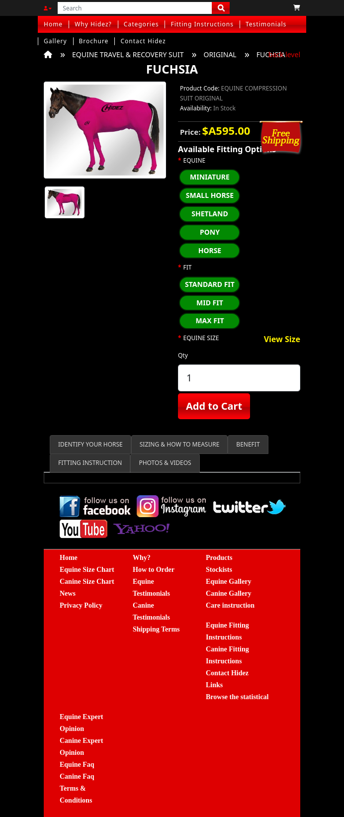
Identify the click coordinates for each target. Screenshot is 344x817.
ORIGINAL (219, 54)
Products (219, 557)
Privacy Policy (81, 605)
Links (214, 685)
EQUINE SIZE (201, 338)
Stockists (219, 569)
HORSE (210, 250)
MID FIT (209, 302)
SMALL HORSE (210, 195)
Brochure (94, 41)
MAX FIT (209, 320)
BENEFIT (247, 444)
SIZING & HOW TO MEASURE (180, 444)
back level (284, 54)
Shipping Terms (156, 629)
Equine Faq (77, 764)
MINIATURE (210, 177)
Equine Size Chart (87, 569)
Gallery (55, 41)
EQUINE (194, 160)
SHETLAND (209, 213)
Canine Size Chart (87, 581)
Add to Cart (214, 406)
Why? (142, 557)
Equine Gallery (228, 581)
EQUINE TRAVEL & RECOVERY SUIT (127, 54)
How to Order (153, 569)
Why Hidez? (93, 24)
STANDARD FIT (210, 284)
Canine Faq (77, 776)
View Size (282, 340)
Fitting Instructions (202, 24)
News (68, 593)
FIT (187, 267)
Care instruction (230, 605)
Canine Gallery (228, 593)
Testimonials (266, 24)
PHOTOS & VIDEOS (165, 462)
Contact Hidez (143, 41)
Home (53, 24)
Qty (183, 355)
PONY (210, 232)
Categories (141, 24)
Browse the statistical (237, 697)
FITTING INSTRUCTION (90, 462)
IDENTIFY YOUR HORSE (90, 444)
